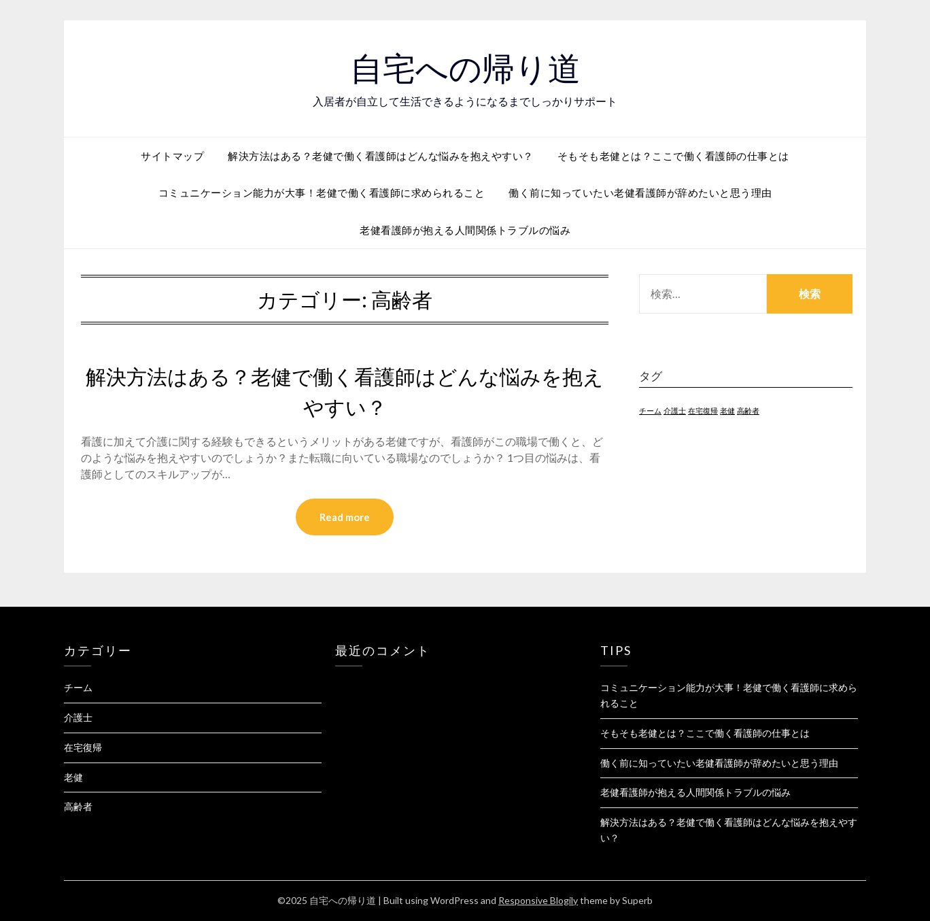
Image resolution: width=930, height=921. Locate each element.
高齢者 (78, 806)
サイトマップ (172, 156)
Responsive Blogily (538, 900)
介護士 (78, 717)
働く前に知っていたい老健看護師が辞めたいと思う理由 (640, 192)
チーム (78, 687)
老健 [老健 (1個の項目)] (727, 410)
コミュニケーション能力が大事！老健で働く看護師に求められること (321, 192)
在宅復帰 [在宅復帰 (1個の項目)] (703, 410)
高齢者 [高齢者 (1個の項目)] (748, 410)
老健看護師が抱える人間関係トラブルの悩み (465, 230)
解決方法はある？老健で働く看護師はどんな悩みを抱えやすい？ (381, 156)
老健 (73, 777)
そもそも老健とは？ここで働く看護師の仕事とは (673, 156)
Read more (345, 517)
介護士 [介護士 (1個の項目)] (675, 410)
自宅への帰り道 (465, 68)
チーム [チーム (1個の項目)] (650, 410)
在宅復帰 (83, 747)
